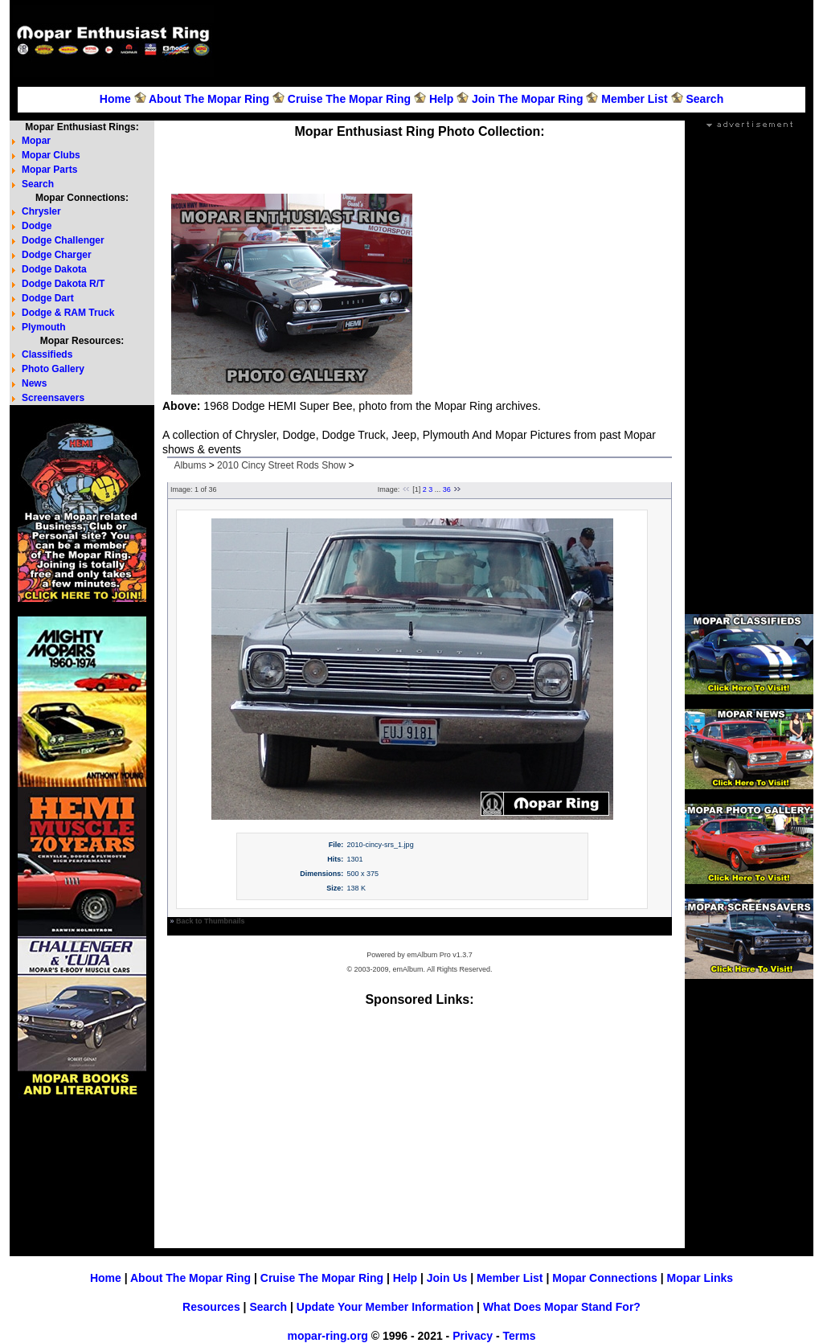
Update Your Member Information (385, 1306)
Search (704, 98)
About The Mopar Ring (209, 98)
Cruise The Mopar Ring (349, 98)
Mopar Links (700, 1277)
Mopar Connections (604, 1277)
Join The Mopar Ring (527, 98)
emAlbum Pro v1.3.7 (440, 955)
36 (447, 489)
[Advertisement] (516, 41)
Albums (190, 465)
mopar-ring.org (328, 1335)
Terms (518, 1335)
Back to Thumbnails (210, 921)
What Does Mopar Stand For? (562, 1306)
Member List (634, 98)
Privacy (472, 1335)
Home (115, 98)
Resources (211, 1306)
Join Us (447, 1277)
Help (441, 98)
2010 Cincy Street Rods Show (281, 465)
